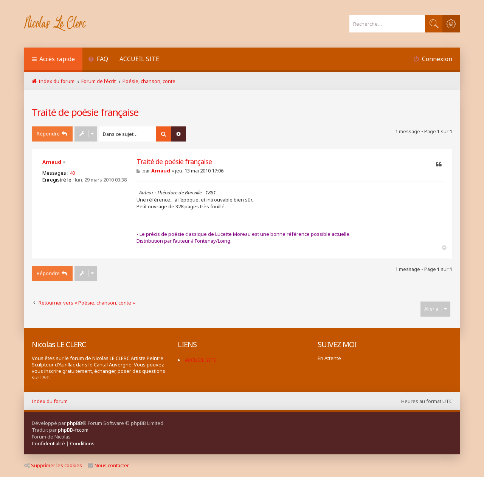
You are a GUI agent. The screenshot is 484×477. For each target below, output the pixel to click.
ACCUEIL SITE (139, 59)
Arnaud (51, 161)
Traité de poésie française (85, 112)
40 (72, 172)
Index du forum (50, 401)
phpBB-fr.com (73, 429)
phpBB (74, 423)
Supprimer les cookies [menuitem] (53, 465)
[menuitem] (98, 60)
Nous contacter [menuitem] (108, 465)
